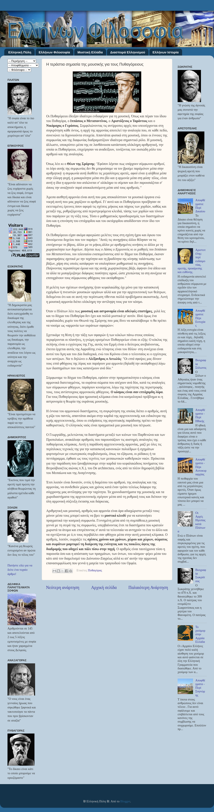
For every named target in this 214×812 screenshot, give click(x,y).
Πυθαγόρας (95, 570)
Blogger (125, 801)
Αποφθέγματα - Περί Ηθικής (200, 415)
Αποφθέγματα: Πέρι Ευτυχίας (200, 318)
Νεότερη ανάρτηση (62, 587)
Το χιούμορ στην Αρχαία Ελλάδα (200, 634)
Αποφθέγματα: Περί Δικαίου (200, 205)
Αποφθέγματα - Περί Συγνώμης (200, 688)
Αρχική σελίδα (104, 587)
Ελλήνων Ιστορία (166, 52)
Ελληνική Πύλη (19, 52)
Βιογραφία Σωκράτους (200, 575)
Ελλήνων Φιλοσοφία (54, 52)
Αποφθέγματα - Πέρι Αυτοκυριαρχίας (201, 467)
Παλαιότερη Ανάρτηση (148, 587)
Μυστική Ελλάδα (90, 52)
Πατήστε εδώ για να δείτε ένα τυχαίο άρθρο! (19, 570)
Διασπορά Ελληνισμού (127, 52)
